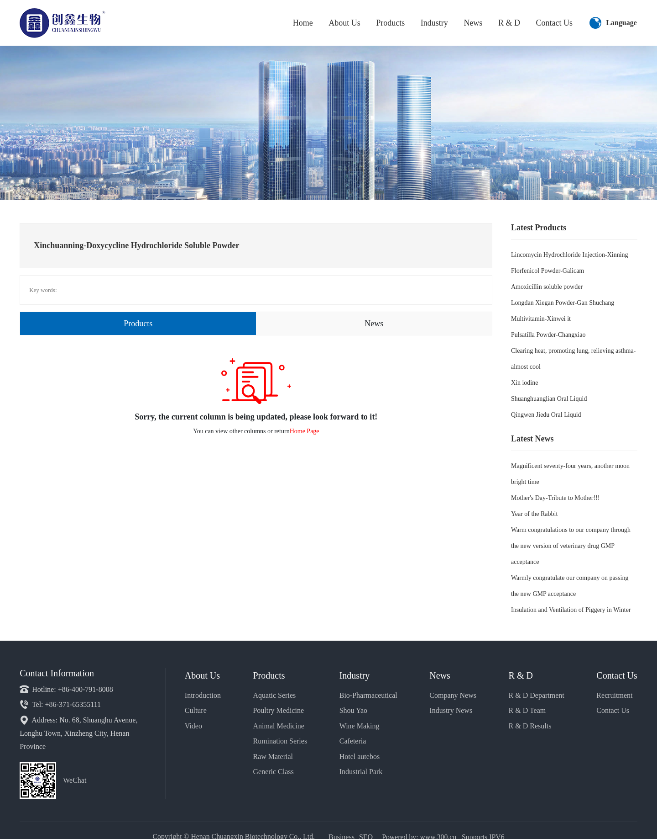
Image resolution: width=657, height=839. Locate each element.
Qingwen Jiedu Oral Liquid (546, 414)
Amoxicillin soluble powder (547, 286)
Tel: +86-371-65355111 (60, 704)
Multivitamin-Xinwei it (541, 318)
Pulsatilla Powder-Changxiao (548, 334)
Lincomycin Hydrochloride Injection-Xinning (569, 254)
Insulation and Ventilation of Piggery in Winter (571, 609)
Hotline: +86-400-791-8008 (66, 689)
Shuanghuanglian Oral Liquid (549, 398)
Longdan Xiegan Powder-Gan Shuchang (562, 302)
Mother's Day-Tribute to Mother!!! (555, 497)
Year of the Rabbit (534, 513)
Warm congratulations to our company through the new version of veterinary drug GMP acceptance (571, 545)
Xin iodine (524, 382)
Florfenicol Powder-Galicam (547, 270)
